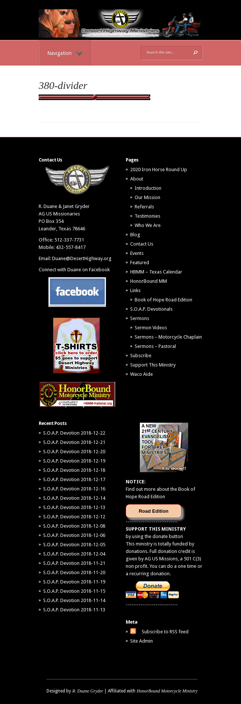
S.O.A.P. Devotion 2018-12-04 (74, 554)
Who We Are (148, 225)
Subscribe (140, 355)
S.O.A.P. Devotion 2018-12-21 (74, 442)
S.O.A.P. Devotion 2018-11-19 (74, 582)
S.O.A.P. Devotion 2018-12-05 (74, 544)
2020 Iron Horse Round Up (158, 169)
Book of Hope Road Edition (163, 300)
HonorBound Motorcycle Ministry (166, 691)
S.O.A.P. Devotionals (151, 309)
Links (135, 290)
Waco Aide (141, 374)
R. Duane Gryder (87, 691)
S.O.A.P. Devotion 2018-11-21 (74, 563)
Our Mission (147, 197)
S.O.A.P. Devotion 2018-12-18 (74, 470)
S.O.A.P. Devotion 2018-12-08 (74, 526)
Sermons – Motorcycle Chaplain (168, 337)
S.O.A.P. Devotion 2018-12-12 (74, 516)
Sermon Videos (151, 327)
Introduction (148, 188)
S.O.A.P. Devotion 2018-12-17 (74, 479)
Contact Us (141, 244)
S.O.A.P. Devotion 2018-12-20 (74, 451)
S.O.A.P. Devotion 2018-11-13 (74, 609)
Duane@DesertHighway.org (82, 258)
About (136, 179)
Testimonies (147, 216)
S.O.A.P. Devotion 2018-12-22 (74, 433)
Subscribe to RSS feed (165, 631)
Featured (139, 262)
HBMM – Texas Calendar (156, 272)
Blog (135, 234)
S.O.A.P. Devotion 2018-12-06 (74, 535)
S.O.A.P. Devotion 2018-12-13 (74, 507)
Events (137, 253)
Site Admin (141, 641)
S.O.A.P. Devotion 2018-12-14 (74, 498)
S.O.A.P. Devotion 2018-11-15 (74, 591)
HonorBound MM (148, 281)
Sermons (139, 318)
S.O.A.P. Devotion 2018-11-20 (74, 572)
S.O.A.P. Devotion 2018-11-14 (74, 600)
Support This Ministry (153, 365)
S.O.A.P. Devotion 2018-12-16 (74, 489)
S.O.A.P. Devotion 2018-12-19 (74, 461)
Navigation (65, 53)
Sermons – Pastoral (155, 346)
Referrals (144, 206)
